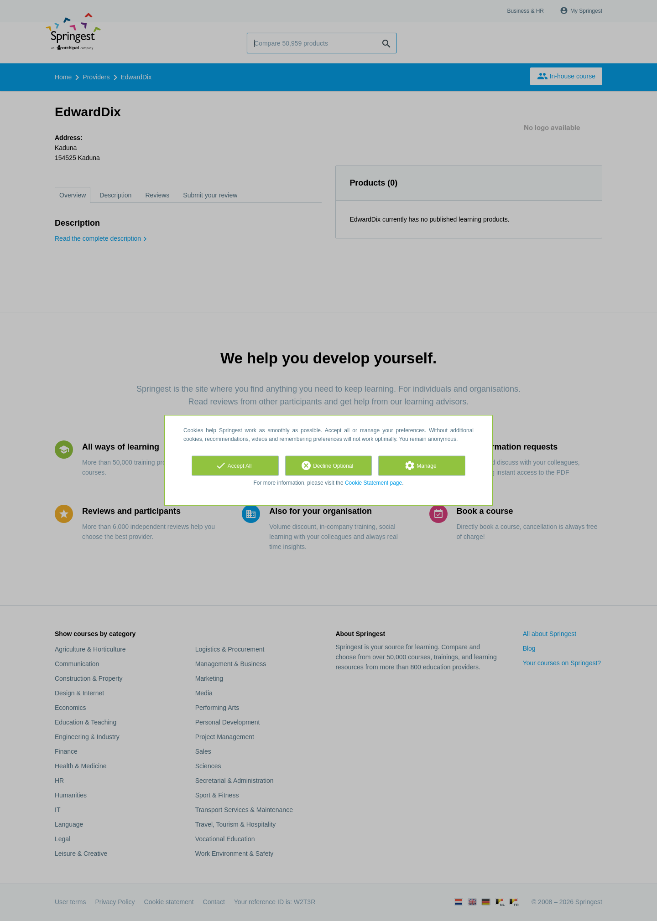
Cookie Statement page (373, 483)
